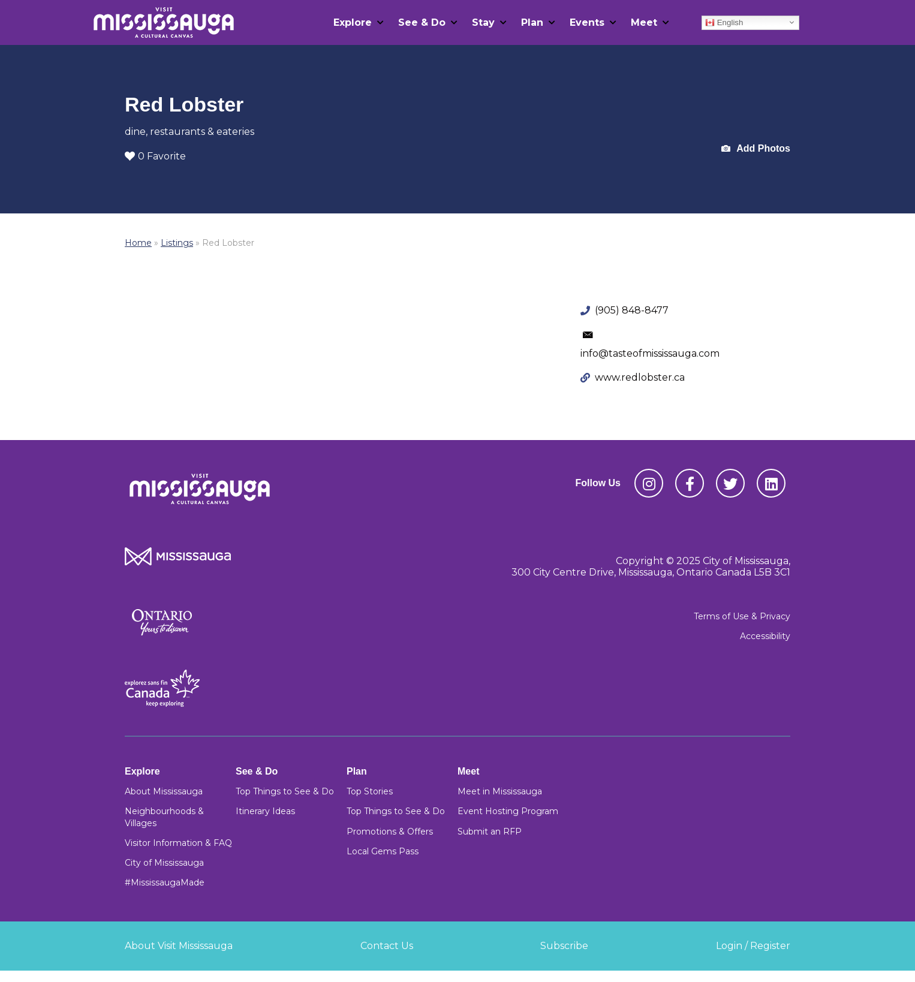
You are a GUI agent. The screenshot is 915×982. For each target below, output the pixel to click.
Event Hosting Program (508, 811)
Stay (483, 22)
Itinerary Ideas (265, 811)
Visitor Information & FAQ (178, 843)
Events (587, 22)
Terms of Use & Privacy (742, 616)
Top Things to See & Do (285, 791)
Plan (532, 22)
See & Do (422, 22)
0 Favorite (155, 156)
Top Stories (370, 791)
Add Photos (755, 149)
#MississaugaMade (164, 882)
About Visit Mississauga (179, 945)
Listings (177, 242)
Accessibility (765, 636)
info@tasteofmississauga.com (650, 353)
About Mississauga (164, 791)
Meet (644, 22)
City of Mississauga (164, 862)
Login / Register (753, 945)
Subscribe (564, 945)
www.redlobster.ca (640, 377)
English (724, 22)
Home (138, 242)
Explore (352, 22)
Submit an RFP (490, 831)
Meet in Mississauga (500, 791)
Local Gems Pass (383, 851)
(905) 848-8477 (632, 310)
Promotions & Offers (390, 831)
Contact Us (386, 945)
